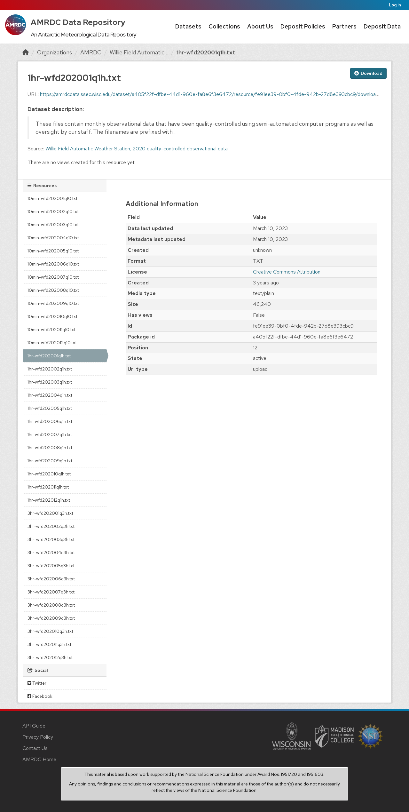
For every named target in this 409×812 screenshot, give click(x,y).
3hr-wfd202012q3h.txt (50, 657)
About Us (260, 26)
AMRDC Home (39, 759)
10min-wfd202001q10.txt (52, 198)
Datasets (188, 26)
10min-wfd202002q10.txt (53, 211)
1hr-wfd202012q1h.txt (49, 500)
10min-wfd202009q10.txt (53, 303)
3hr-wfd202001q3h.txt (50, 513)
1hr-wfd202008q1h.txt (50, 447)
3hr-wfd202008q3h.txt (51, 605)
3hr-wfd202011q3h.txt (49, 644)
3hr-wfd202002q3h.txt (51, 526)
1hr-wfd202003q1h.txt (50, 382)
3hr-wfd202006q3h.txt (51, 579)
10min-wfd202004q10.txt (53, 238)
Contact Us (35, 748)
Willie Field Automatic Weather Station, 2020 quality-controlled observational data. (137, 148)
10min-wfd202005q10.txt (53, 251)
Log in (395, 5)
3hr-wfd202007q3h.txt (51, 592)
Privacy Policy (37, 737)
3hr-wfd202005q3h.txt (51, 566)
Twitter (37, 683)
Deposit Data (382, 26)
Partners (344, 26)
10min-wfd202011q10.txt (51, 329)
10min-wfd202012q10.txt (52, 343)
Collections (224, 26)
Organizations (54, 52)
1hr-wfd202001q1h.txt (206, 52)
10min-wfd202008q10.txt (53, 290)
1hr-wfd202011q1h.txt (48, 487)
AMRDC (90, 52)
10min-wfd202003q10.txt (53, 224)
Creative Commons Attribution (286, 271)
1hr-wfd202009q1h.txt (50, 461)
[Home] (25, 52)
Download (368, 73)
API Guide (33, 725)
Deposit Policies (302, 26)
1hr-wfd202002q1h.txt (50, 369)
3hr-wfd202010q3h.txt (50, 631)
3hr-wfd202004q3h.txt (51, 552)
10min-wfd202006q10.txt (53, 264)
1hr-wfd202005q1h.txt (50, 408)
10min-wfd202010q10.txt (52, 316)
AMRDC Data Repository (78, 22)
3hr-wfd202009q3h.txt (51, 618)
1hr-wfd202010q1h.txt (49, 474)
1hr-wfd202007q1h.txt (50, 434)
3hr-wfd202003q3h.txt (51, 539)
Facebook (40, 696)
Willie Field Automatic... (139, 52)
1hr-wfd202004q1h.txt (50, 395)
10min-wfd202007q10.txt (53, 277)
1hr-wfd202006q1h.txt (50, 421)
